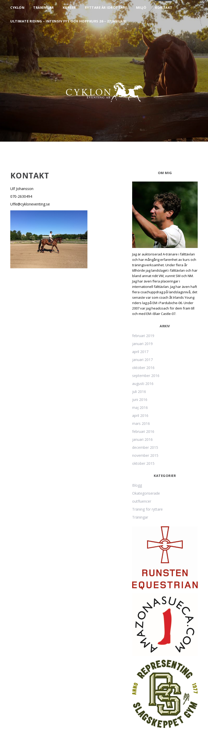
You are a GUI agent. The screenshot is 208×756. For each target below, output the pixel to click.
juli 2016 (139, 391)
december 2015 (145, 447)
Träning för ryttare (147, 509)
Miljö (141, 7)
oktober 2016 (143, 367)
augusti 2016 (142, 383)
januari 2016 (142, 439)
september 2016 (145, 375)
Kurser (69, 7)
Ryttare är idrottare (106, 7)
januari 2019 (142, 343)
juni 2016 (139, 399)
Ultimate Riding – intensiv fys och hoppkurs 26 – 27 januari (68, 21)
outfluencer (141, 501)
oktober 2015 (143, 463)
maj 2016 (140, 407)
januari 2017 (142, 359)
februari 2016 (143, 431)
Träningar (43, 7)
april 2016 (140, 415)
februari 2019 (143, 335)
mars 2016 (141, 423)
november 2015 (145, 455)
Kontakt (164, 7)
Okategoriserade (146, 493)
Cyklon (17, 7)
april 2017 (140, 351)
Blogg (137, 485)
